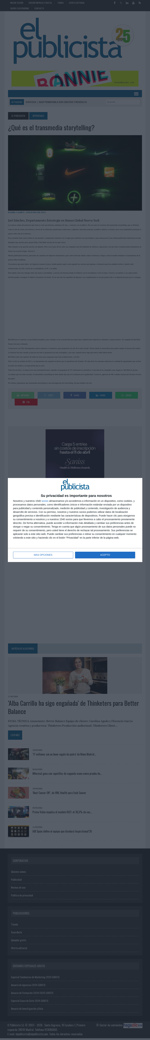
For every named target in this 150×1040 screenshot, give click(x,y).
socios (45, 501)
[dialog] (75, 520)
